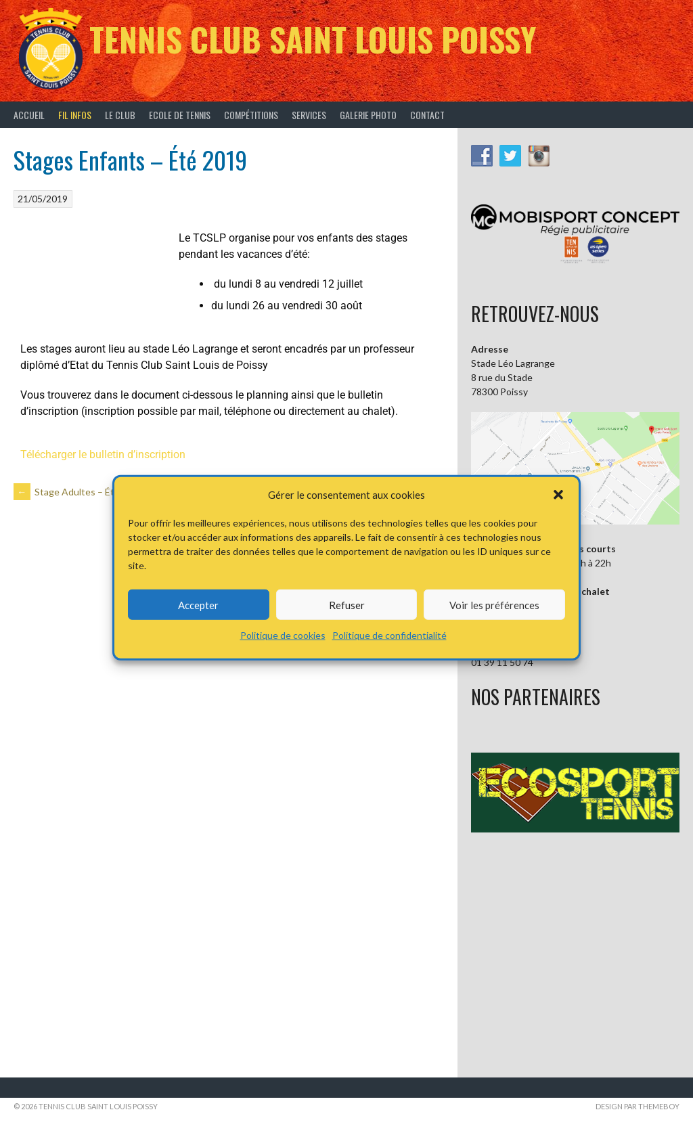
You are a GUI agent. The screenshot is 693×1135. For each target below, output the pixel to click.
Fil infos (74, 115)
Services (309, 115)
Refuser (347, 604)
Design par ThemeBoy (637, 1106)
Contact (427, 115)
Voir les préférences (494, 604)
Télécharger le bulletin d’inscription (102, 454)
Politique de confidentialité (389, 635)
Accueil (29, 115)
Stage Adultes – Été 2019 (78, 491)
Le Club (120, 115)
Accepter (198, 604)
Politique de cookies (283, 635)
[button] (558, 495)
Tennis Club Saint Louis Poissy (312, 39)
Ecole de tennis (179, 115)
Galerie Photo (368, 115)
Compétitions (251, 115)
